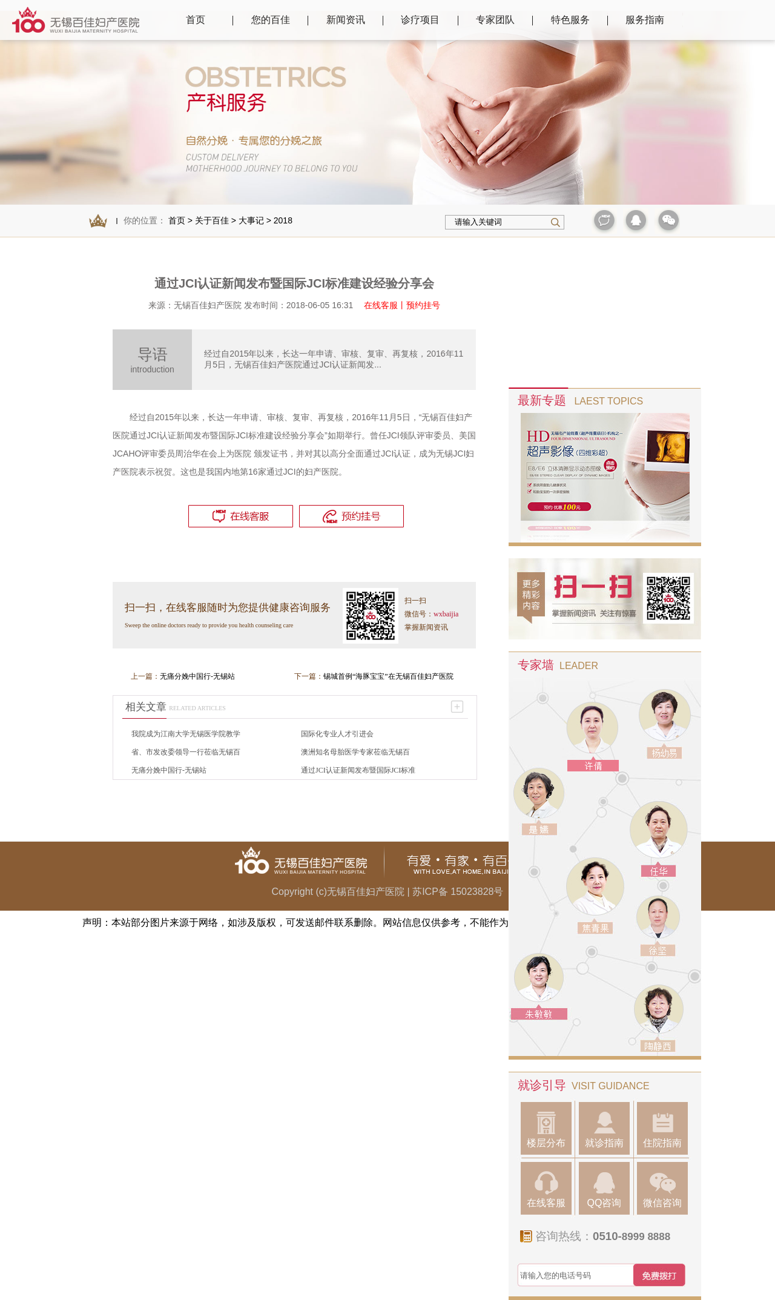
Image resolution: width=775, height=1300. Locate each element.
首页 (195, 20)
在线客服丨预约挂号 (402, 305)
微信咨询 (662, 1189)
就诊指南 (604, 1129)
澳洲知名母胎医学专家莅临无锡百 (355, 752)
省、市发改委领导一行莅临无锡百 (185, 752)
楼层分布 (546, 1129)
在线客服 (546, 1189)
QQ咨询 (604, 1189)
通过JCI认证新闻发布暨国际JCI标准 (358, 770)
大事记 (251, 220)
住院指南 (662, 1129)
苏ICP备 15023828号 (457, 891)
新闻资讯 (345, 20)
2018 (283, 220)
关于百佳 (212, 220)
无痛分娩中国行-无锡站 (197, 676)
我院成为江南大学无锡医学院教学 (185, 734)
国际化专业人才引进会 (337, 734)
